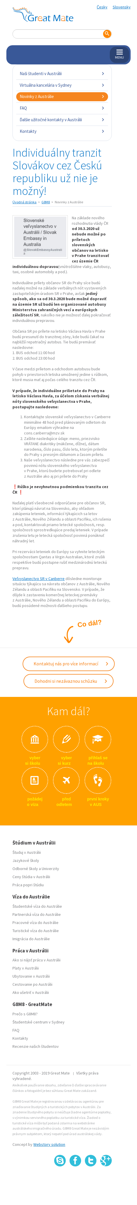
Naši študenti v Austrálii (62, 73)
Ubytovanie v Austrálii (31, 976)
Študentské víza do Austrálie (37, 906)
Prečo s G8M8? (25, 1013)
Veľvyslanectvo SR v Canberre (38, 578)
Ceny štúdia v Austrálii (31, 876)
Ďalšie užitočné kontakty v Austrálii (62, 119)
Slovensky (122, 7)
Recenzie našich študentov (35, 1046)
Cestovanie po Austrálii (32, 984)
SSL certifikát (91, 1179)
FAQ (62, 108)
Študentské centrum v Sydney (38, 1022)
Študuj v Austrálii (26, 852)
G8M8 (45, 202)
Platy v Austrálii (25, 968)
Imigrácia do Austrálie (31, 938)
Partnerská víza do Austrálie (36, 914)
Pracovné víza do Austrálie (35, 922)
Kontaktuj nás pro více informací (71, 663)
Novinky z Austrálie (62, 96)
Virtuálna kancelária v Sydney (62, 85)
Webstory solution (49, 1144)
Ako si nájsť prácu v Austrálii (36, 960)
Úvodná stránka (24, 202)
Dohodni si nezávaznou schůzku (71, 681)
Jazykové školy (25, 860)
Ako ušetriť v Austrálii (30, 992)
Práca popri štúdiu (28, 884)
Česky (102, 7)
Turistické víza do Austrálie (35, 930)
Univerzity (50, 868)
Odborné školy (25, 868)
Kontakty (62, 131)
